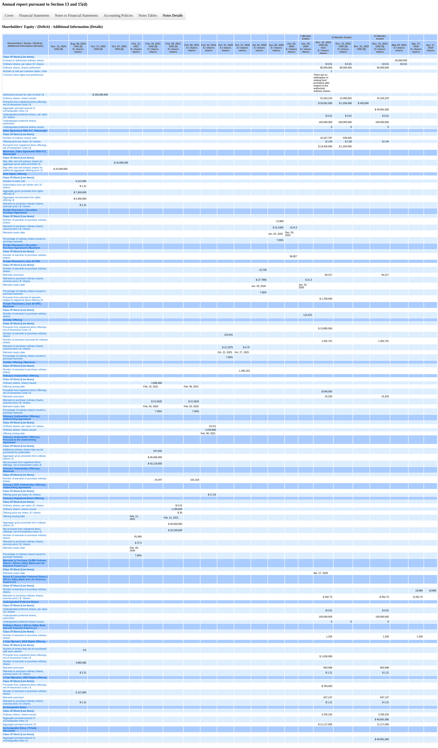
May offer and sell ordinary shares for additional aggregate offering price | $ (23, 169)
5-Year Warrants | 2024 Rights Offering (25, 677)
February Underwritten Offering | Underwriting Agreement (21, 417)
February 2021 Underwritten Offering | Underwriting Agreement (24, 486)
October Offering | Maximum (19, 362)
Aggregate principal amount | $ (19, 724)
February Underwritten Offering (21, 375)
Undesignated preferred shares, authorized (20, 122)
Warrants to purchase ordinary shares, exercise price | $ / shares (23, 205)
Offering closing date (14, 386)
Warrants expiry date (14, 232)
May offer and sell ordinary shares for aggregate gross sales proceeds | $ (23, 162)
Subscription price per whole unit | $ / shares (22, 186)
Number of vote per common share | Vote (25, 71)
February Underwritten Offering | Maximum (21, 470)
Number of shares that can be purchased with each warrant (24, 650)
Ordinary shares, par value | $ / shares (23, 64)
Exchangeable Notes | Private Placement (19, 729)
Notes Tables (147, 15)
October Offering (12, 319)
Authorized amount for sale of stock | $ (23, 94)
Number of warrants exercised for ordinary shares (25, 341)
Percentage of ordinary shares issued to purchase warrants (24, 240)
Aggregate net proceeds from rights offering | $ (22, 198)
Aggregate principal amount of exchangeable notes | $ (19, 109)
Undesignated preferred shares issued (23, 127)
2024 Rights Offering (14, 174)
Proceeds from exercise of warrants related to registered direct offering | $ (23, 298)
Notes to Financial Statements (76, 15)
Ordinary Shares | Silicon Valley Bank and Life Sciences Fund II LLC (24, 626)
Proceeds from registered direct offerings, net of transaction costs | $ (25, 103)
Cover (9, 15)
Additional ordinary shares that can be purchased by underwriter (23, 451)
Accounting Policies (118, 15)
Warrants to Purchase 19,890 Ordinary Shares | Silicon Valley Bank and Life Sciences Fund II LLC (24, 563)
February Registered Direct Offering (23, 498)
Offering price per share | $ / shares (22, 141)
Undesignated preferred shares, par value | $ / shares (25, 115)
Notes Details (173, 15)
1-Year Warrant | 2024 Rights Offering (24, 641)
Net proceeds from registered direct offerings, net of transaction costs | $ (22, 463)
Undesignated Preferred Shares (21, 601)
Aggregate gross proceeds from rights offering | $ (23, 192)
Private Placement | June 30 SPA (21, 261)
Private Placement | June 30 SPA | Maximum (22, 305)
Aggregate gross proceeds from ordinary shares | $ (24, 457)
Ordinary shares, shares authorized (21, 67)
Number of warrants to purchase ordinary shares (25, 221)
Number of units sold (14, 181)
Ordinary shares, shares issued (19, 98)
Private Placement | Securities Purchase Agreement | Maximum (21, 246)
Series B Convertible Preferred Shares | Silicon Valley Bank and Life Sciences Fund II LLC (25, 579)
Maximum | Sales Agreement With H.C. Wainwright (25, 152)
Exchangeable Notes (14, 707)
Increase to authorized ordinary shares (23, 60)
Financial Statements (34, 15)
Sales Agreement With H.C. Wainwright (25, 130)
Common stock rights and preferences (23, 74)
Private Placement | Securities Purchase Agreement (20, 211)
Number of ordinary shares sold (19, 137)
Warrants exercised (13, 274)
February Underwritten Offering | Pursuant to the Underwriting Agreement (21, 440)
